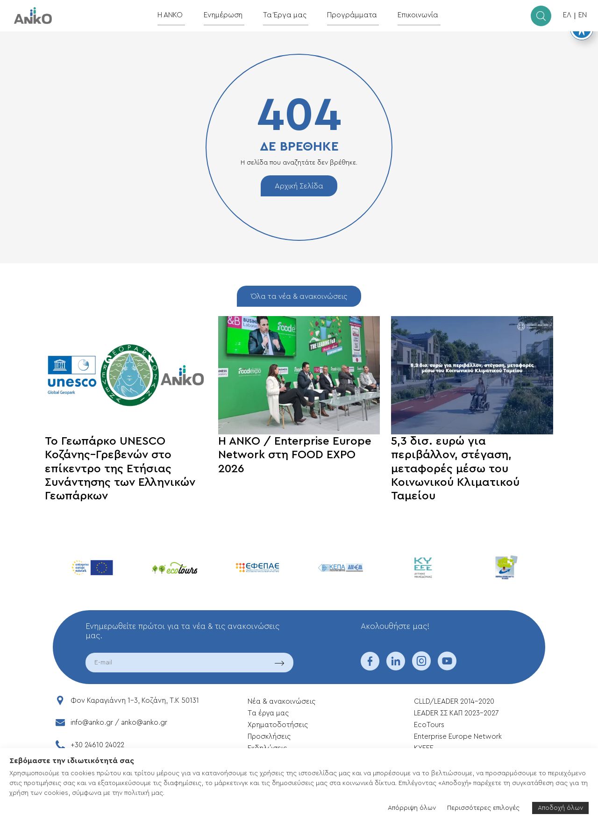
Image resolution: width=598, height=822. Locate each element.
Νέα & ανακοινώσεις (281, 701)
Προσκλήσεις (269, 736)
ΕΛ (567, 15)
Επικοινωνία (412, 15)
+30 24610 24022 (97, 745)
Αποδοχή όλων (560, 808)
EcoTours (429, 724)
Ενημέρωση (229, 15)
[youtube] (447, 667)
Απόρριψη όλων (412, 808)
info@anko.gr (92, 722)
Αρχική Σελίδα (299, 186)
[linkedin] (395, 667)
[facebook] (370, 667)
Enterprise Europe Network (458, 736)
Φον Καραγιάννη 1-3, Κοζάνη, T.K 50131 (135, 700)
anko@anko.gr (144, 722)
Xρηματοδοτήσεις (278, 724)
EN (582, 15)
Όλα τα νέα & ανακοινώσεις (299, 296)
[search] (541, 16)
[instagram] (421, 667)
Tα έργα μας (268, 713)
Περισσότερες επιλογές (483, 808)
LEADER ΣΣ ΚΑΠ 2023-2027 (456, 713)
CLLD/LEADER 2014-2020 (455, 701)
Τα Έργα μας (287, 15)
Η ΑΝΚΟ (178, 15)
